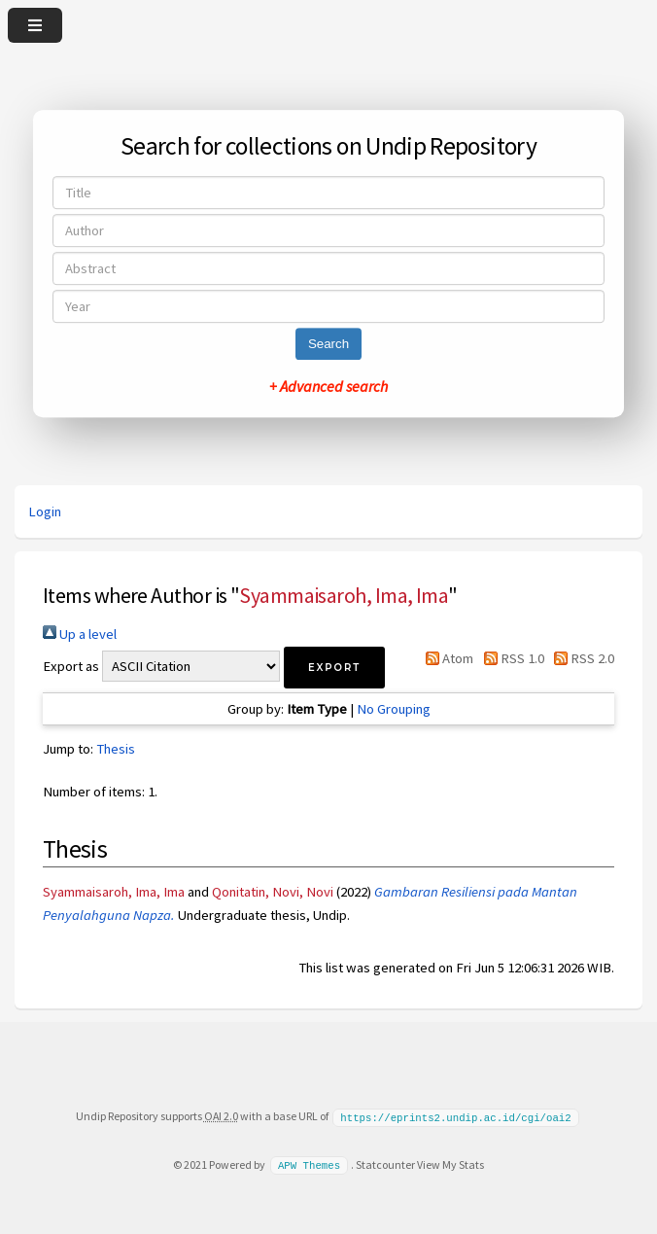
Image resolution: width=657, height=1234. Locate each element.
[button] (334, 667)
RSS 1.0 (509, 658)
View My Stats (450, 1163)
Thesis (115, 749)
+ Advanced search (328, 386)
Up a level (80, 634)
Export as (71, 666)
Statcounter (385, 1163)
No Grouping (394, 709)
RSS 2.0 (580, 658)
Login (44, 511)
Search (328, 343)
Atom (446, 658)
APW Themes (309, 1164)
